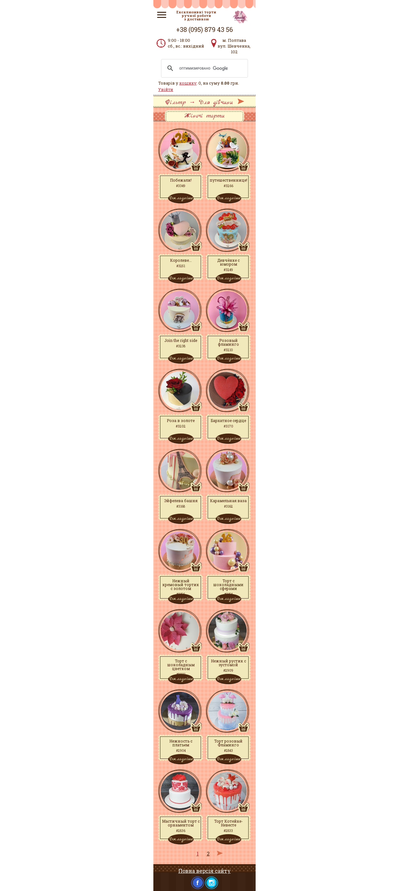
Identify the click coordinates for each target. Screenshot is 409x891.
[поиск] (203, 68)
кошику (188, 83)
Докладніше (181, 198)
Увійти (165, 89)
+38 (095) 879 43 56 (204, 29)
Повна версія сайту (204, 870)
